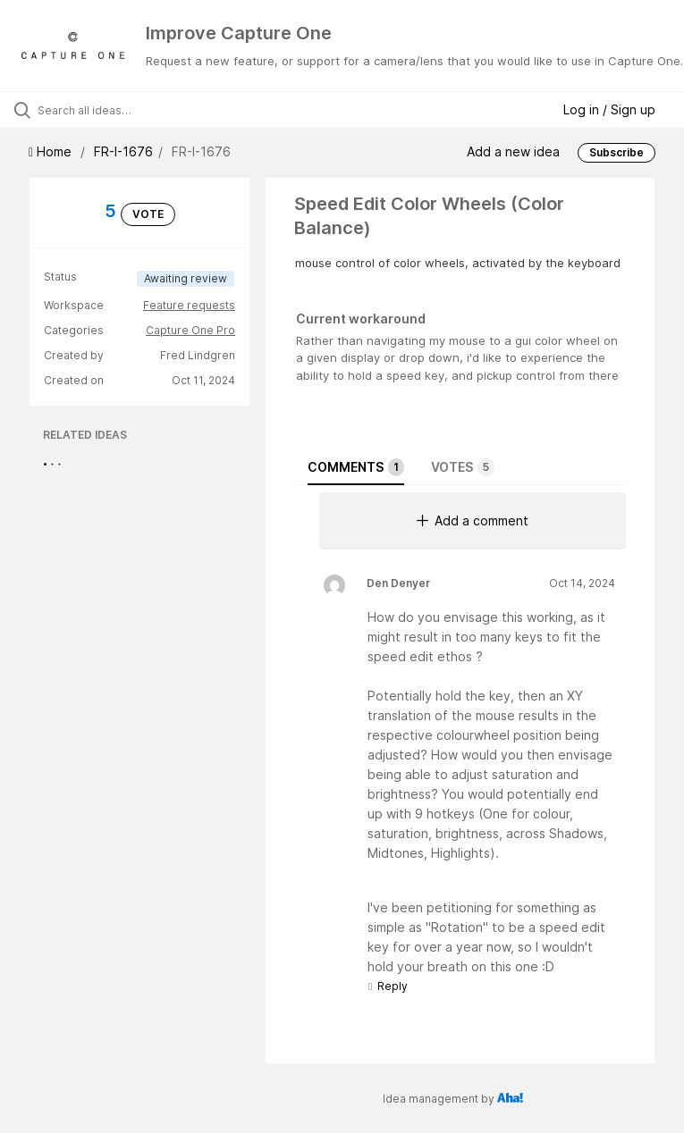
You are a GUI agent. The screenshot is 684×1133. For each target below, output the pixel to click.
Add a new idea (513, 151)
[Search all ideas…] (120, 110)
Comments (356, 467)
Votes (462, 467)
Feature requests (189, 305)
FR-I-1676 (123, 151)
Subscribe (616, 152)
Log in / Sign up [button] (609, 109)
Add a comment (472, 520)
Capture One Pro (190, 330)
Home (52, 151)
